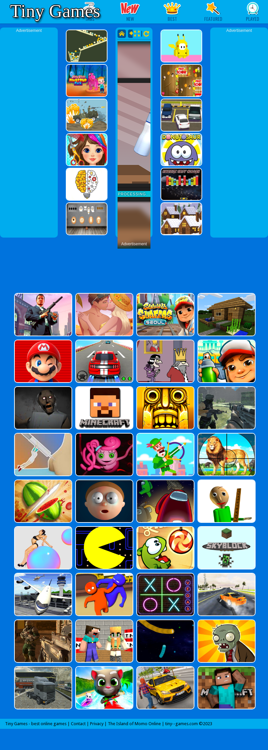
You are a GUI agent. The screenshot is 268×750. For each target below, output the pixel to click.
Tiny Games (55, 11)
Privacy (96, 723)
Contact (78, 723)
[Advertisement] (29, 134)
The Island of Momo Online (134, 723)
